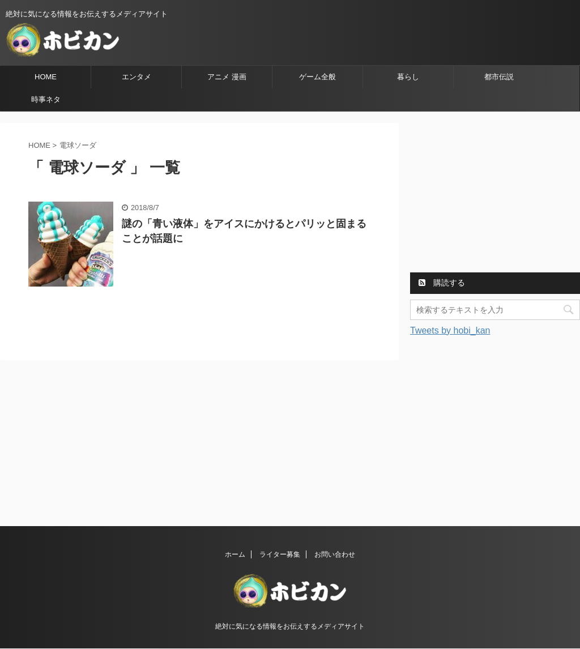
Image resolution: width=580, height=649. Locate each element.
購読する (442, 282)
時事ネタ (46, 99)
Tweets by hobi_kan (450, 330)
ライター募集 (279, 554)
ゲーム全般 (317, 76)
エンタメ (136, 76)
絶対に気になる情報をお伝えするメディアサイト (290, 626)
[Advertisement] (495, 193)
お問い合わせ (334, 554)
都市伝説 (499, 76)
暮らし (408, 76)
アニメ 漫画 (226, 76)
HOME (46, 76)
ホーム (235, 554)
